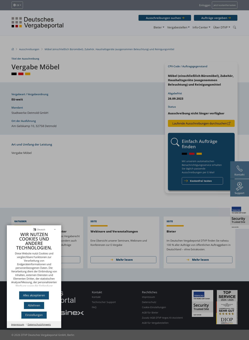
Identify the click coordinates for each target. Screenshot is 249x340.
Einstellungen (34, 315)
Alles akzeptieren (34, 295)
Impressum (17, 324)
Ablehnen (34, 305)
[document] (34, 260)
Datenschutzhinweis (39, 324)
